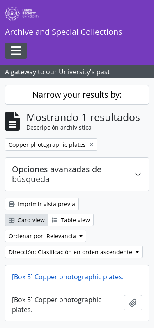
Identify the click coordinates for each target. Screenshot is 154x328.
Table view (71, 220)
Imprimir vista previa (42, 204)
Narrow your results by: (77, 94)
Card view (27, 220)
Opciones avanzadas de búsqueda (56, 174)
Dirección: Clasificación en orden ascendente (71, 252)
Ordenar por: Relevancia (43, 236)
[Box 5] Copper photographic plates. (68, 276)
